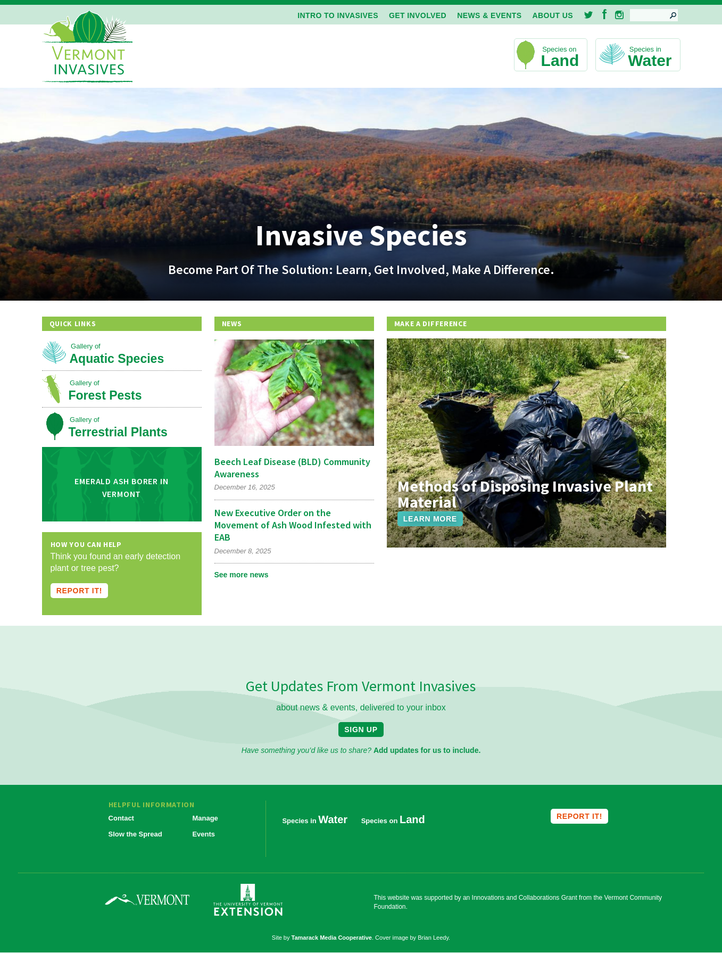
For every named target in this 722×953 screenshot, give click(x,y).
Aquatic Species (117, 359)
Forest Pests (105, 395)
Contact (121, 818)
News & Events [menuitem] (489, 15)
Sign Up (360, 729)
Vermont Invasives (87, 47)
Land (560, 60)
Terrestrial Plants (118, 432)
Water (649, 60)
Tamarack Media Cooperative (332, 937)
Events (203, 834)
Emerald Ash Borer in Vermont (121, 487)
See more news (241, 574)
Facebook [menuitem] (604, 14)
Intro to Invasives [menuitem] (337, 15)
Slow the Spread (135, 834)
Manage (205, 818)
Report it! (79, 590)
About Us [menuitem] (553, 15)
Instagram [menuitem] (619, 15)
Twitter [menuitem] (589, 15)
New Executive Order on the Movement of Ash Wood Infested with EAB (292, 525)
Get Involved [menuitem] (417, 15)
